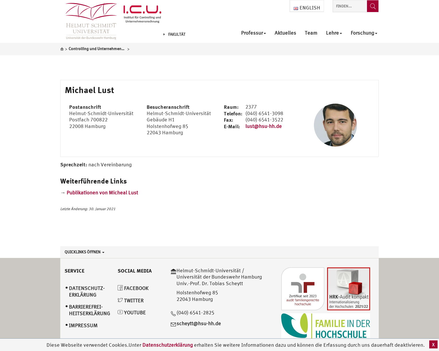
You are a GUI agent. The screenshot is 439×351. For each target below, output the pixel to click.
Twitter (130, 300)
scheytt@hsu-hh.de (198, 323)
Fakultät (174, 34)
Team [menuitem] (311, 33)
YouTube (132, 312)
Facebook (133, 288)
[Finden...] (372, 6)
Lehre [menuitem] (334, 33)
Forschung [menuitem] (364, 33)
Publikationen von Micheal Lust (102, 193)
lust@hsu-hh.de (263, 126)
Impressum (83, 325)
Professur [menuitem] (253, 33)
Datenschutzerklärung (167, 345)
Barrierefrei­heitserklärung (89, 310)
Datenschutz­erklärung (87, 291)
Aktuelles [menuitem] (285, 33)
